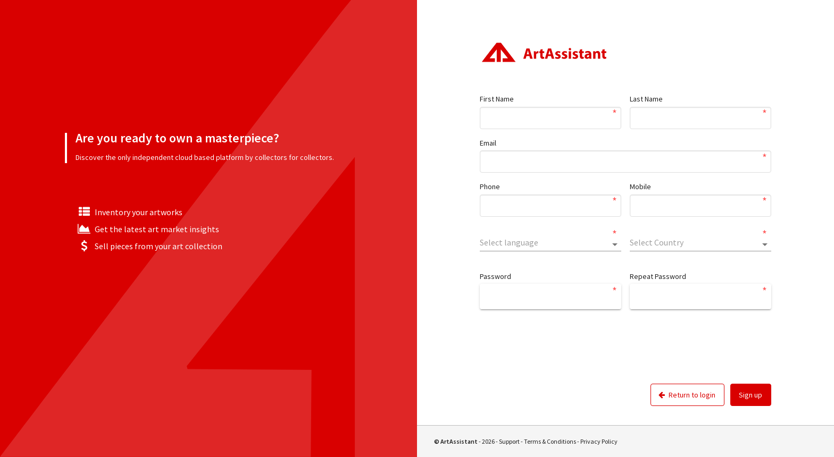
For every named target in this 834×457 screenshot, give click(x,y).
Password (495, 276)
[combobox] (550, 242)
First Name (497, 99)
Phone (490, 186)
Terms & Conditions (550, 441)
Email (488, 143)
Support (509, 441)
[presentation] (560, 354)
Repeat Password (658, 276)
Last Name (646, 99)
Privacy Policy (599, 441)
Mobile (640, 186)
